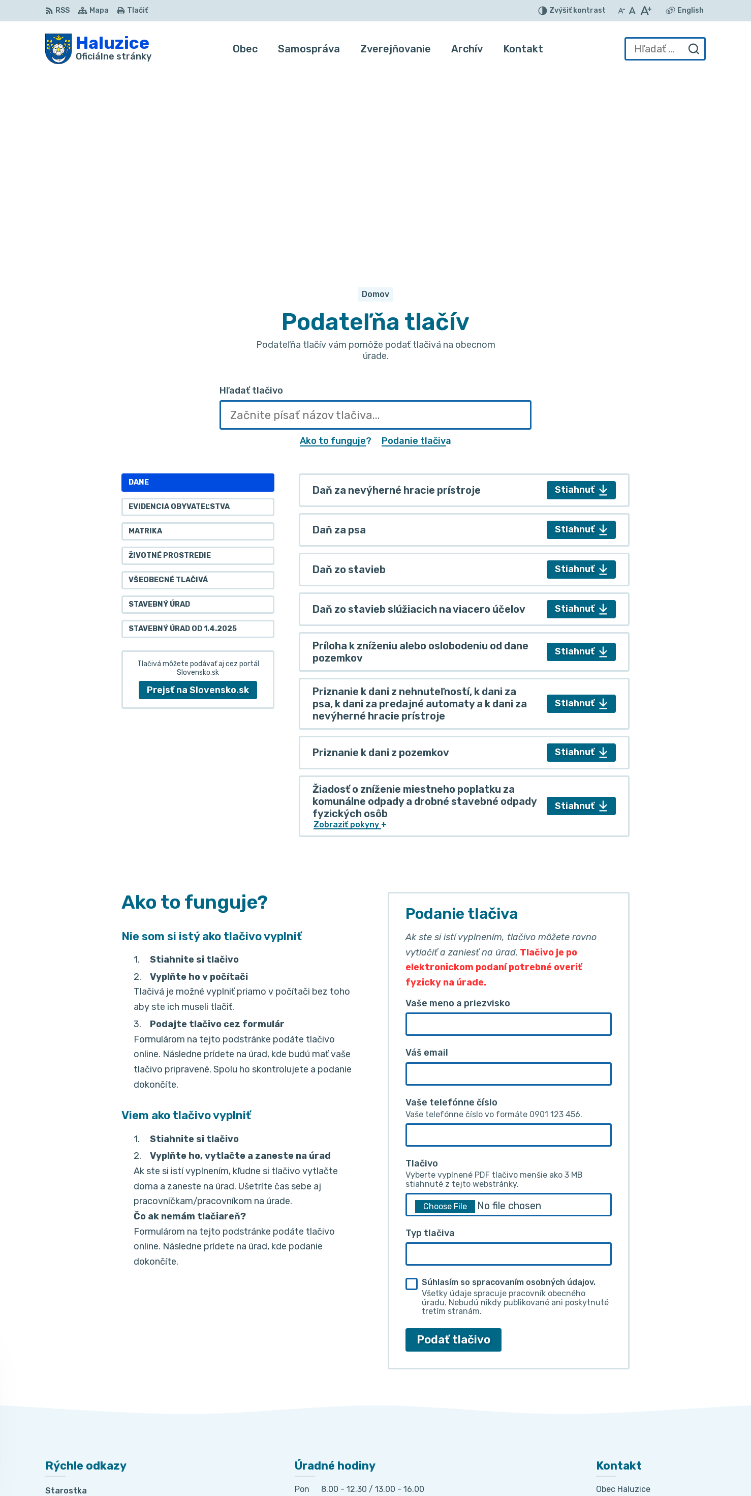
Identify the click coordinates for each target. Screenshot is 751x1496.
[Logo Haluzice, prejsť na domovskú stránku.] (98, 49)
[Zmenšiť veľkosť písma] (621, 10)
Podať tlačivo (453, 1149)
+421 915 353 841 (632, 1390)
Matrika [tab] (145, 341)
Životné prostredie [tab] (170, 365)
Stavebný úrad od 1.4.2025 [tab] (183, 438)
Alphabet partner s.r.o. (387, 1469)
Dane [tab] (139, 292)
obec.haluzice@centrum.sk (651, 1413)
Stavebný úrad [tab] (159, 414)
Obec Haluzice (537, 1469)
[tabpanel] (464, 464)
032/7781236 (624, 1379)
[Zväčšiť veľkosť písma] (645, 10)
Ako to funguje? (335, 250)
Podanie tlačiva (416, 250)
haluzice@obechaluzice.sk (649, 1402)
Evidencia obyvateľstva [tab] (179, 316)
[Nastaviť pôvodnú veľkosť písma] (632, 10)
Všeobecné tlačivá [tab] (168, 389)
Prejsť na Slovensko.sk (198, 499)
